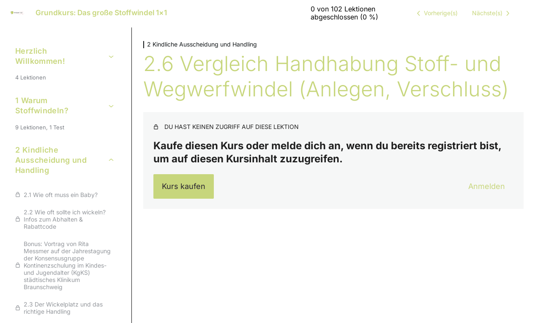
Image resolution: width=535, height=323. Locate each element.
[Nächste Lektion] (492, 13)
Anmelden (486, 186)
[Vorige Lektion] (436, 13)
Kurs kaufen (183, 186)
